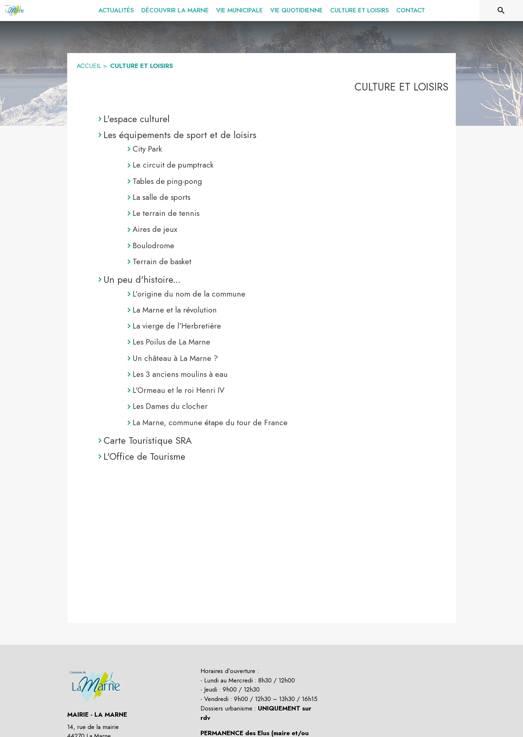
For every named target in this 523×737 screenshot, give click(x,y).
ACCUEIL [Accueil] (89, 65)
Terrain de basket (162, 261)
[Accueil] (15, 10)
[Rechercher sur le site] (501, 10)
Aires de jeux (155, 229)
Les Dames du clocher (170, 406)
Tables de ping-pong (167, 181)
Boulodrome (153, 245)
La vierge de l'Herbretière (177, 325)
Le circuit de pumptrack (173, 164)
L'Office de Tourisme (144, 456)
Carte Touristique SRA (148, 440)
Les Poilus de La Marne (171, 341)
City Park (147, 148)
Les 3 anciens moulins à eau (180, 374)
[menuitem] (116, 10)
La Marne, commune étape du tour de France (210, 422)
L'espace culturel (137, 119)
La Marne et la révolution (175, 309)
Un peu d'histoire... (142, 279)
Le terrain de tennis (166, 213)
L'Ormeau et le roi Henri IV (178, 390)
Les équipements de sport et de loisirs (180, 135)
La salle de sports (161, 197)
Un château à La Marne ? (175, 358)
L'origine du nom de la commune (189, 293)
